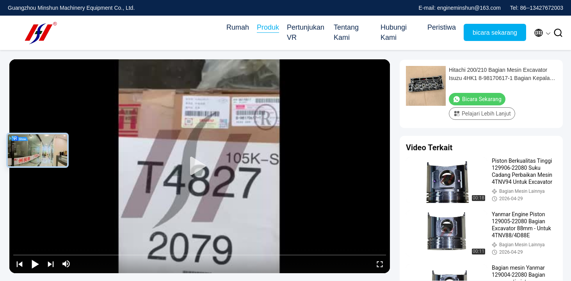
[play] (200, 166)
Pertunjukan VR (305, 32)
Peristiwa (441, 27)
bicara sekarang (495, 32)
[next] (51, 264)
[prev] (19, 264)
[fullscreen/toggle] (380, 264)
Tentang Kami (346, 32)
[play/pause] (35, 264)
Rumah (237, 27)
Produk (268, 27)
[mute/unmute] (66, 264)
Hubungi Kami (394, 32)
